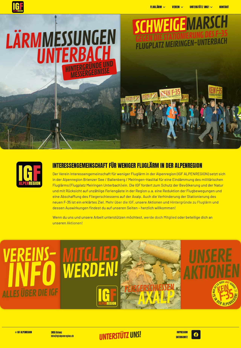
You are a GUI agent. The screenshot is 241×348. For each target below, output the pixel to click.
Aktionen (74, 223)
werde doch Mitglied (160, 217)
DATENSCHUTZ (182, 337)
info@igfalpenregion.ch (62, 336)
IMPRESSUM (182, 332)
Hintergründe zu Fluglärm (191, 202)
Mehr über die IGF (120, 202)
